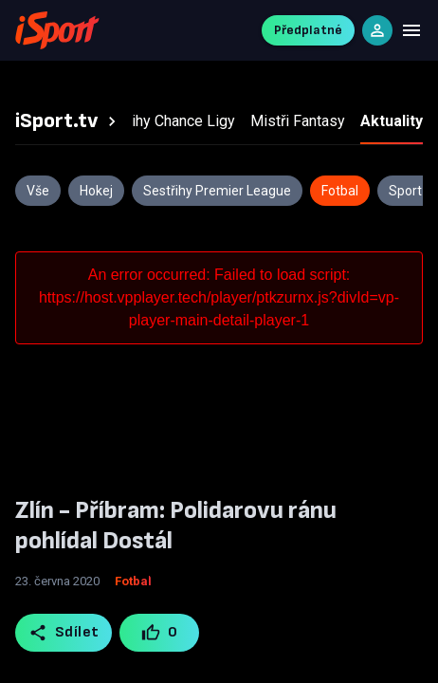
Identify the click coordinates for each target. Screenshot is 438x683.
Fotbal (133, 581)
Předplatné (308, 30)
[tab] (68, 121)
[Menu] (411, 30)
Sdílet (64, 632)
